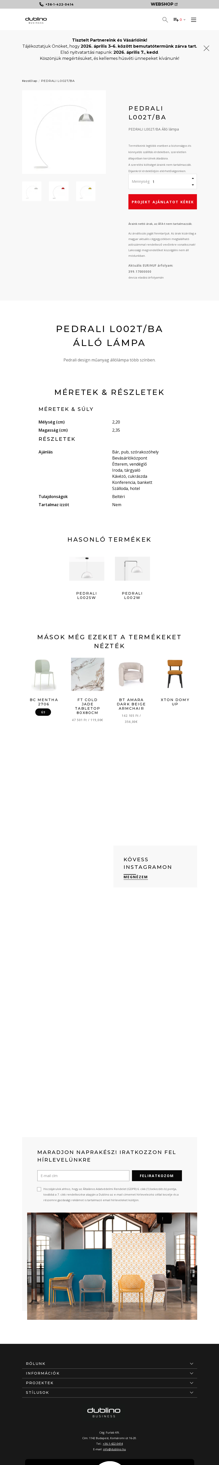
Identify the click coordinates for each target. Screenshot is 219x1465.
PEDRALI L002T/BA (58, 81)
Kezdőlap (30, 81)
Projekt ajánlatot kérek (163, 201)
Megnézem (136, 876)
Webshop (164, 4)
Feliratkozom (157, 1175)
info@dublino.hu (114, 1449)
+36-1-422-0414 (113, 1443)
